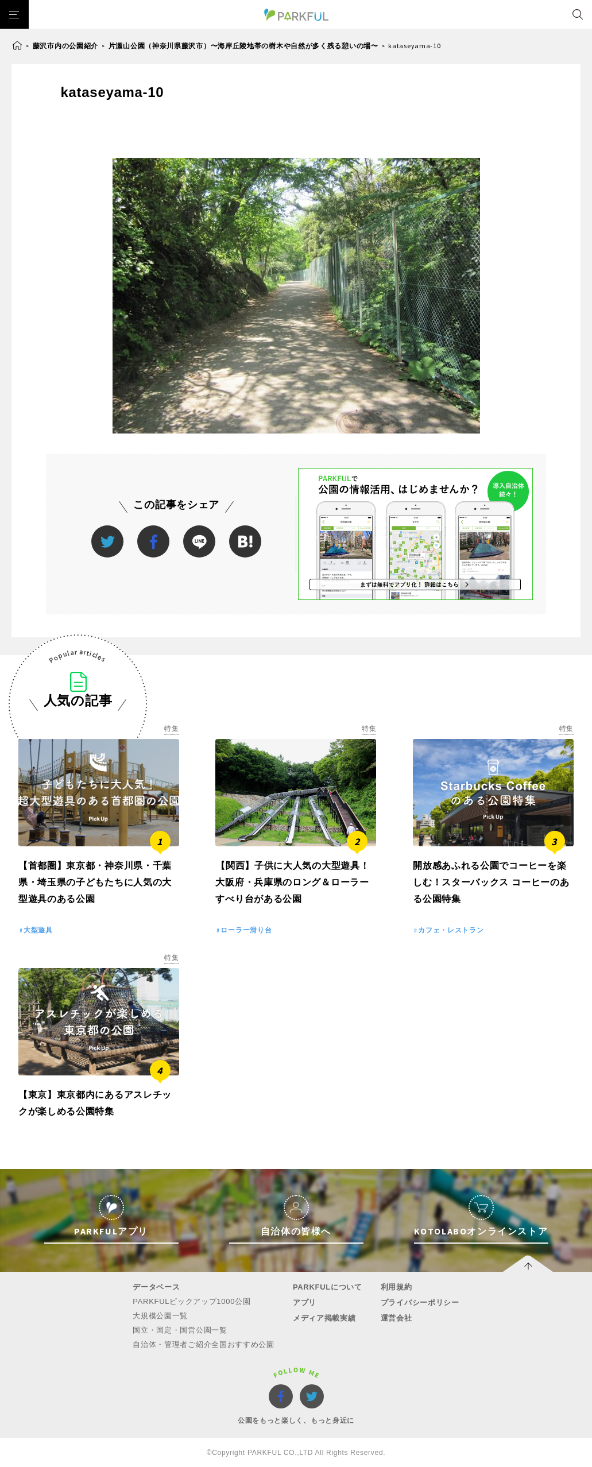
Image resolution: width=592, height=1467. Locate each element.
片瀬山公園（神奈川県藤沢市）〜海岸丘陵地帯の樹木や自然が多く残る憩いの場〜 (243, 45)
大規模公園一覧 (160, 1315)
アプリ (304, 1302)
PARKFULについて (327, 1287)
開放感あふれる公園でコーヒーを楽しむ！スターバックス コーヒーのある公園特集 (491, 882)
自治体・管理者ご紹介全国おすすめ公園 (203, 1344)
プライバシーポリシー (420, 1302)
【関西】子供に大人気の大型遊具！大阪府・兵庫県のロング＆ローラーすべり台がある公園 (292, 882)
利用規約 (396, 1287)
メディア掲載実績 (324, 1318)
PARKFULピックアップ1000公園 (191, 1301)
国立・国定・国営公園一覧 (180, 1330)
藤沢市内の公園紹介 (65, 45)
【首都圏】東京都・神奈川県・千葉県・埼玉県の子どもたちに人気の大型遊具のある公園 (95, 882)
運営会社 (396, 1318)
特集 (171, 729)
